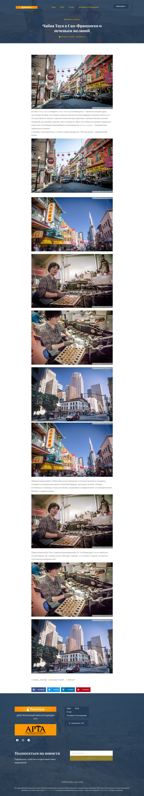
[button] (38, 689)
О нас (71, 7)
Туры (53, 7)
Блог (62, 7)
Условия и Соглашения (89, 7)
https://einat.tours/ (50, 790)
